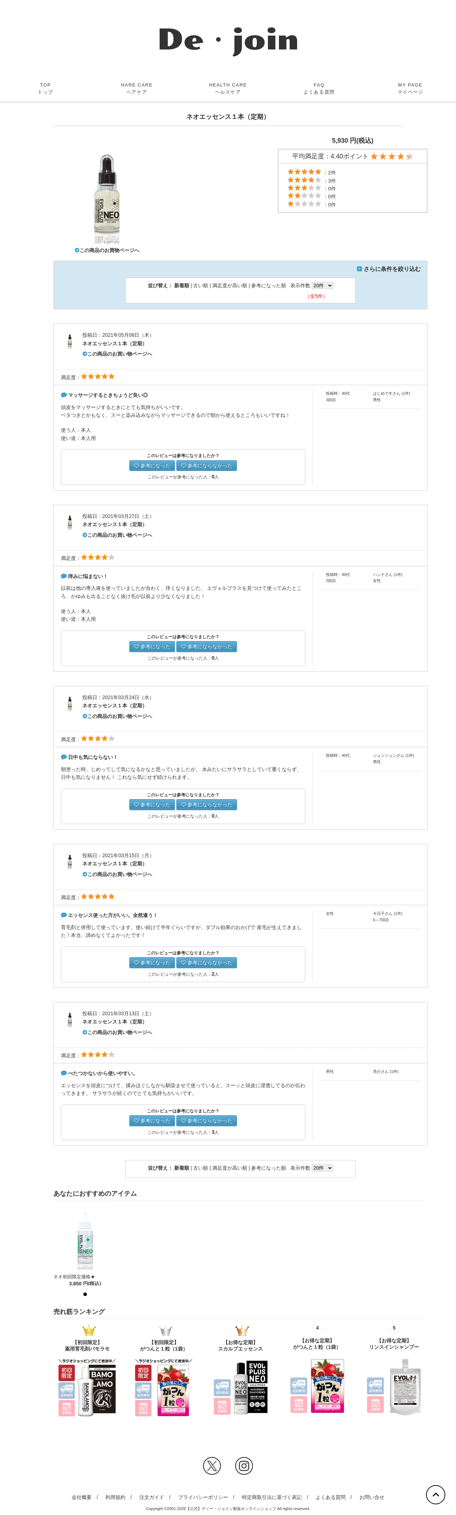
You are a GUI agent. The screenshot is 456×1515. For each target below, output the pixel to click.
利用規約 (115, 1497)
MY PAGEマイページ (411, 88)
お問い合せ (371, 1497)
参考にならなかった (206, 465)
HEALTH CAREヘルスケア (228, 88)
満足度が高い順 (229, 285)
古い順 (200, 285)
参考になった (152, 465)
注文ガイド (151, 1497)
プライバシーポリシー (203, 1497)
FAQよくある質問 (319, 88)
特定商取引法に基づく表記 (272, 1497)
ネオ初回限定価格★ (74, 1276)
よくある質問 (331, 1497)
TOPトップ (45, 88)
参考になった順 (268, 285)
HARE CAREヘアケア (136, 88)
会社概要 (82, 1497)
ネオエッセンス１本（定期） (114, 343)
